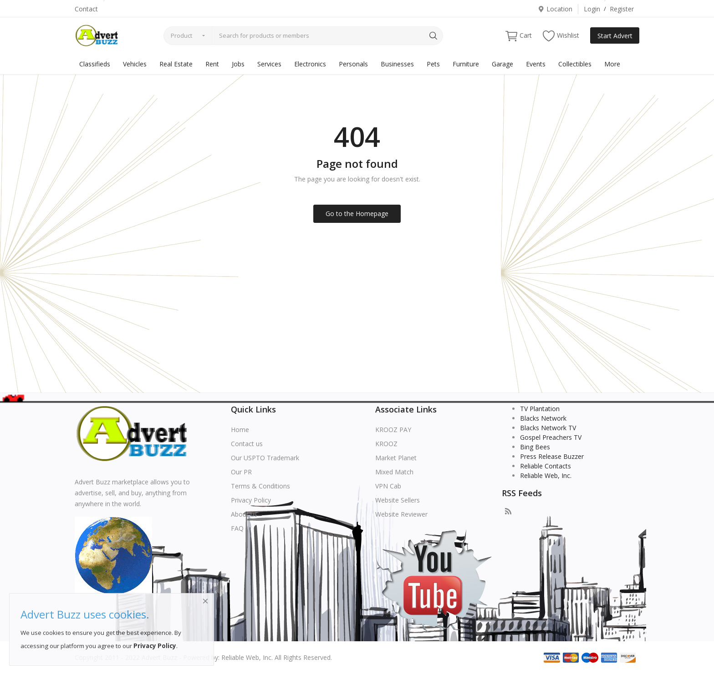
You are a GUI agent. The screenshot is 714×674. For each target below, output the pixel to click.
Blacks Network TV (548, 427)
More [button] (612, 64)
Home (240, 429)
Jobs (238, 64)
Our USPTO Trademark (265, 457)
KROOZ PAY (393, 429)
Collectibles (575, 64)
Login (592, 9)
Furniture (466, 64)
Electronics (310, 64)
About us (244, 514)
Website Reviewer (401, 514)
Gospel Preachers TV (550, 437)
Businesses (397, 64)
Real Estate (176, 64)
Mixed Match (394, 472)
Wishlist (561, 36)
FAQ (237, 528)
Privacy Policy (251, 500)
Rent (212, 64)
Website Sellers (397, 500)
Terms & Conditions (260, 486)
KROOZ (386, 443)
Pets (433, 64)
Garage (502, 64)
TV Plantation (540, 408)
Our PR (241, 472)
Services (269, 64)
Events (536, 64)
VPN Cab (388, 486)
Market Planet (396, 457)
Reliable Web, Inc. (545, 475)
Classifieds (94, 64)
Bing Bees (535, 447)
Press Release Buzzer (552, 456)
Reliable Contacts (545, 466)
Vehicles (135, 64)
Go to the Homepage (357, 213)
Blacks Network (543, 418)
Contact (86, 9)
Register (622, 9)
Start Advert (614, 35)
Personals (353, 64)
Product (181, 35)
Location (555, 9)
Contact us (247, 443)
